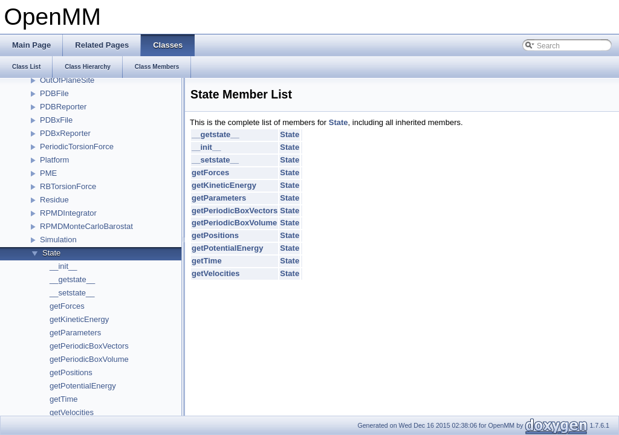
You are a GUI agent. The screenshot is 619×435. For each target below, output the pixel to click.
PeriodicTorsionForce (77, 146)
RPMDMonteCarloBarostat (86, 226)
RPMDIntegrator (68, 213)
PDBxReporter (65, 133)
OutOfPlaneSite (67, 80)
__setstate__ (72, 292)
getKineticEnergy (79, 319)
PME (48, 173)
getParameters (75, 332)
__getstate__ (72, 279)
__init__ (63, 266)
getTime (63, 399)
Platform (54, 159)
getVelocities (72, 412)
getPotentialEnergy (83, 385)
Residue (54, 199)
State (51, 252)
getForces (67, 306)
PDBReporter (63, 106)
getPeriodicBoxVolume (89, 359)
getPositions (71, 372)
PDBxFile (56, 119)
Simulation (58, 239)
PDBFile (54, 93)
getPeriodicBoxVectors (89, 345)
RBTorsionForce (68, 186)
